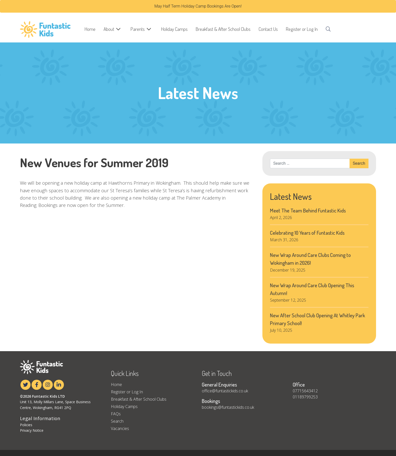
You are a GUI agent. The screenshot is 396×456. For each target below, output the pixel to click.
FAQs (116, 414)
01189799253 (305, 397)
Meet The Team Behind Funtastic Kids (308, 210)
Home (90, 29)
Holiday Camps (174, 29)
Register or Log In (302, 29)
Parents (138, 29)
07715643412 (305, 391)
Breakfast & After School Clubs (223, 29)
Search (117, 421)
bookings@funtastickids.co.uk (228, 407)
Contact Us (268, 29)
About (109, 29)
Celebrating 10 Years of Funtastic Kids (307, 232)
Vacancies (120, 428)
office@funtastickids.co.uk (225, 391)
